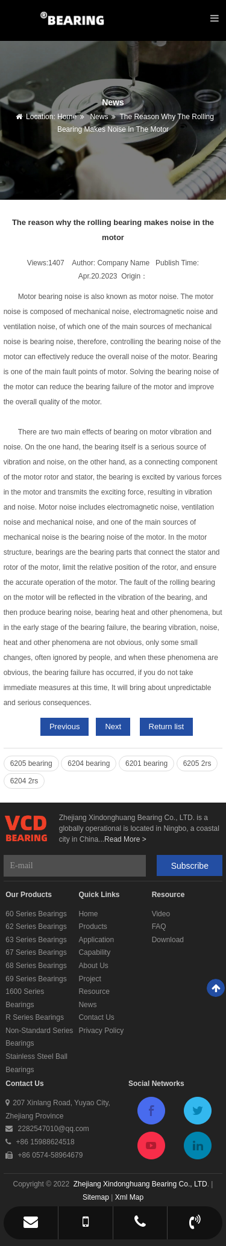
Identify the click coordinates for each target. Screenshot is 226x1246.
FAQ (159, 926)
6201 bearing (146, 763)
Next (113, 726)
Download (168, 940)
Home (67, 117)
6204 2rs (24, 781)
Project (89, 979)
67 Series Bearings (35, 952)
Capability (94, 952)
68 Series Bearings (35, 965)
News (98, 117)
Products (92, 926)
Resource (93, 991)
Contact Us (96, 1017)
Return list (166, 726)
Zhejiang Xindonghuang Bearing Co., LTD (140, 1184)
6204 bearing (88, 763)
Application (96, 940)
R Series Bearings (34, 1017)
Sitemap (96, 1197)
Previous (64, 726)
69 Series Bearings (35, 979)
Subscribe (190, 866)
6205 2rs (197, 763)
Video (161, 914)
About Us (93, 965)
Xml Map (129, 1197)
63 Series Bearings (35, 940)
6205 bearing (31, 763)
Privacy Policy (101, 1030)
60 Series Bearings (35, 914)
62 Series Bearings (35, 926)
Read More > (125, 839)
